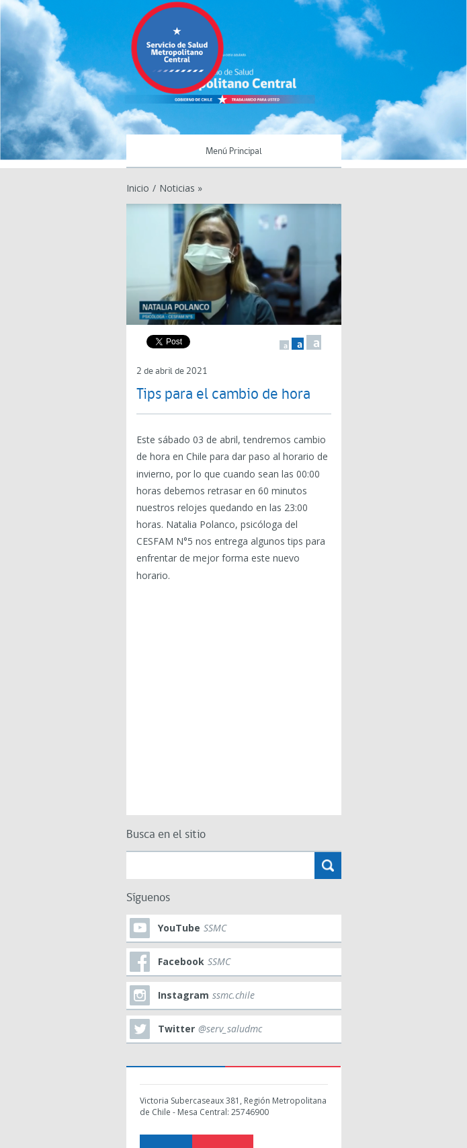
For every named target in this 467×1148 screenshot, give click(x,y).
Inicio (137, 188)
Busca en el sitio (166, 835)
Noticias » (180, 188)
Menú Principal (234, 152)
